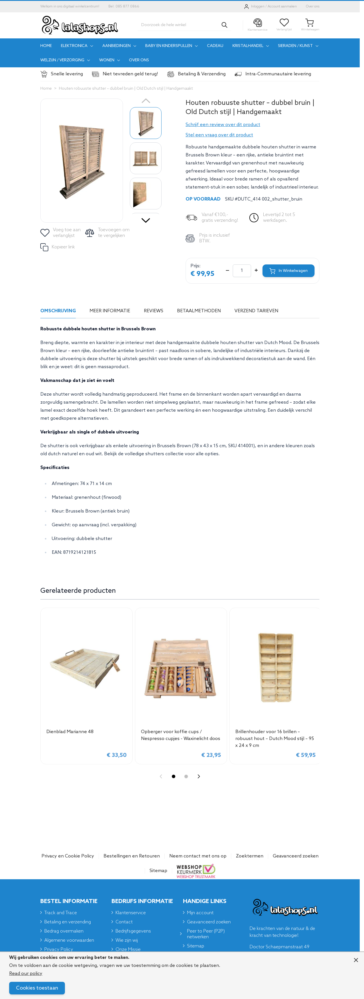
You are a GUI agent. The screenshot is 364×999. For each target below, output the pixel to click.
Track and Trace (60, 913)
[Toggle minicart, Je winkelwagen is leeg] (310, 25)
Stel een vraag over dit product (219, 135)
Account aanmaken (282, 7)
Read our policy (25, 973)
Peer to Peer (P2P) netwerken (206, 934)
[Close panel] (356, 960)
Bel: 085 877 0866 (123, 7)
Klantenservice (131, 913)
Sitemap (158, 871)
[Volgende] (146, 218)
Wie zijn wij (127, 940)
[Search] (224, 25)
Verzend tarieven (256, 311)
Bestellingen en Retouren (132, 856)
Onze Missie (128, 949)
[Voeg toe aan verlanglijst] (60, 233)
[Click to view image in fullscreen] (82, 160)
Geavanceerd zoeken (296, 856)
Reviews (153, 311)
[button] (252, 124)
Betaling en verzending (67, 922)
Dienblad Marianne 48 (70, 732)
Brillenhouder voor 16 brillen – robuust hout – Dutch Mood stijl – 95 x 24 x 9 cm (274, 738)
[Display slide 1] (173, 776)
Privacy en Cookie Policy (67, 856)
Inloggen (257, 7)
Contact (124, 922)
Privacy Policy (58, 949)
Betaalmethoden (199, 311)
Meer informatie (109, 311)
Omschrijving (58, 311)
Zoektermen (249, 856)
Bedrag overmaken (63, 931)
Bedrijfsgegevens (133, 931)
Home (46, 88)
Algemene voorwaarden (69, 940)
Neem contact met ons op (197, 856)
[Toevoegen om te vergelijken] (108, 233)
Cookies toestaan (37, 988)
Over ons (312, 7)
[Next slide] (198, 776)
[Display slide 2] (186, 776)
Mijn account (200, 913)
